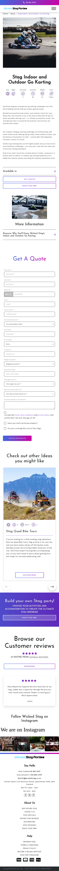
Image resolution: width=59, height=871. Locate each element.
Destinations (29, 822)
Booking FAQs (29, 842)
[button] (52, 587)
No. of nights (8, 339)
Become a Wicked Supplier (29, 852)
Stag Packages (29, 825)
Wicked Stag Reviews (29, 818)
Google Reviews (38, 657)
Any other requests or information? (15, 399)
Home (5, 14)
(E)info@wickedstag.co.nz (29, 778)
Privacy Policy (29, 848)
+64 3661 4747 (29, 775)
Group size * (8, 349)
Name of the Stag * (10, 369)
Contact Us (29, 812)
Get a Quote (29, 179)
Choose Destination (17, 438)
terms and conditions (24, 415)
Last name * (7, 280)
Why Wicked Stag (29, 808)
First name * (8, 270)
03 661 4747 (29, 2)
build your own (29, 186)
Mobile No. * (8, 290)
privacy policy (44, 415)
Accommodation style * (11, 319)
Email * (6, 300)
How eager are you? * (10, 379)
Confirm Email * (9, 310)
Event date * (8, 329)
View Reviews (29, 666)
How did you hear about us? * (13, 389)
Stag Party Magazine (29, 855)
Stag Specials (29, 815)
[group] (29, 524)
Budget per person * (10, 359)
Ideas (12, 14)
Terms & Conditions (29, 845)
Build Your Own (29, 617)
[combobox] (8, 294)
